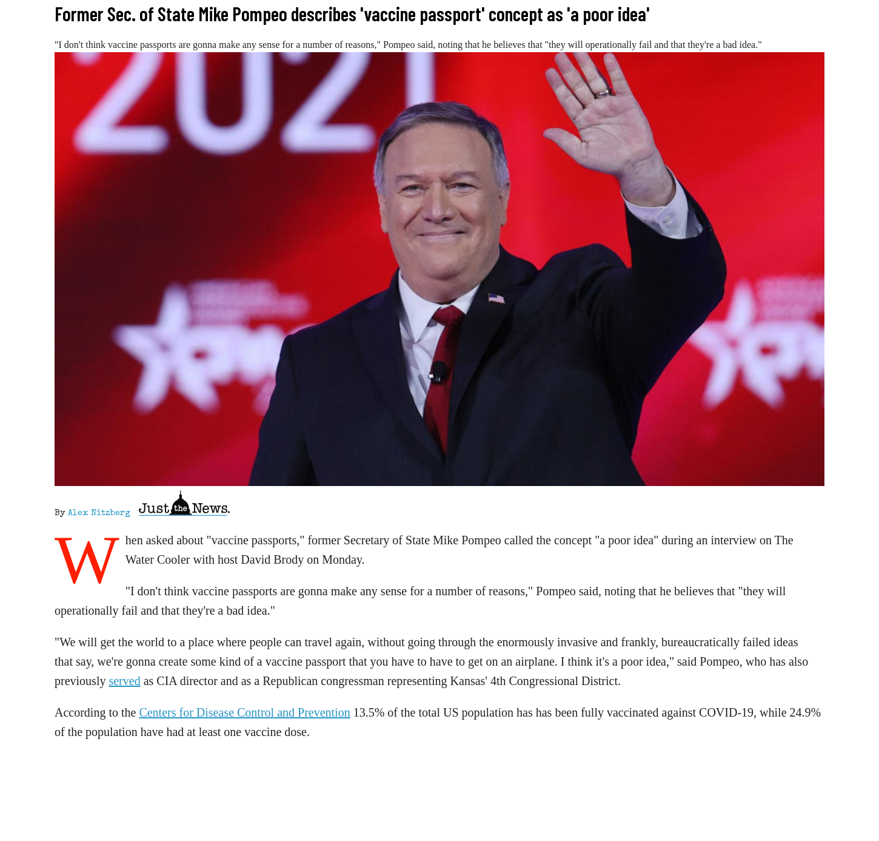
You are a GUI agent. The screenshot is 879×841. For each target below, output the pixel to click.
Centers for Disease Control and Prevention (244, 712)
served (124, 680)
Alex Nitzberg (99, 513)
